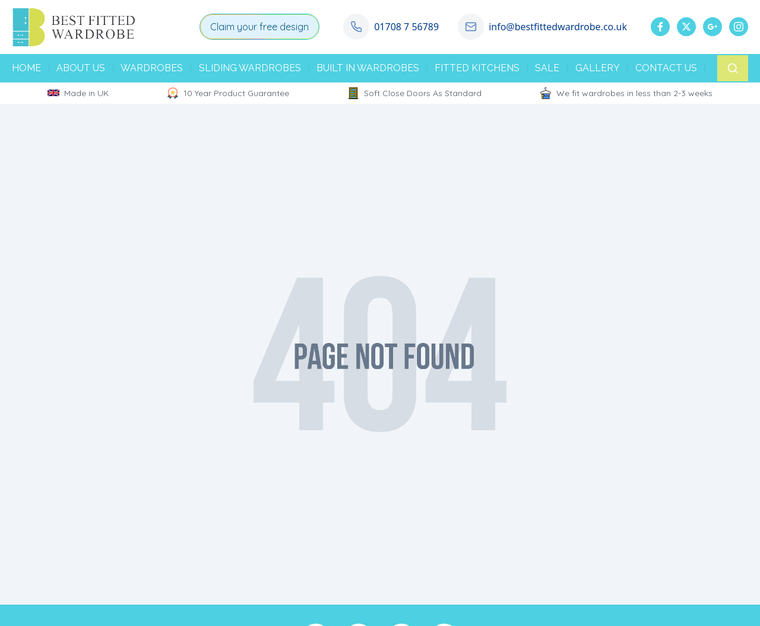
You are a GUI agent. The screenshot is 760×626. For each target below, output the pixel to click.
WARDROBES (152, 68)
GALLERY (597, 68)
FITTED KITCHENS (477, 68)
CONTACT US (666, 68)
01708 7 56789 (406, 26)
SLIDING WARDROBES (250, 68)
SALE (547, 68)
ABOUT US (80, 68)
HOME (26, 68)
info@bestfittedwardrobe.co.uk (558, 26)
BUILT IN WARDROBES (367, 68)
